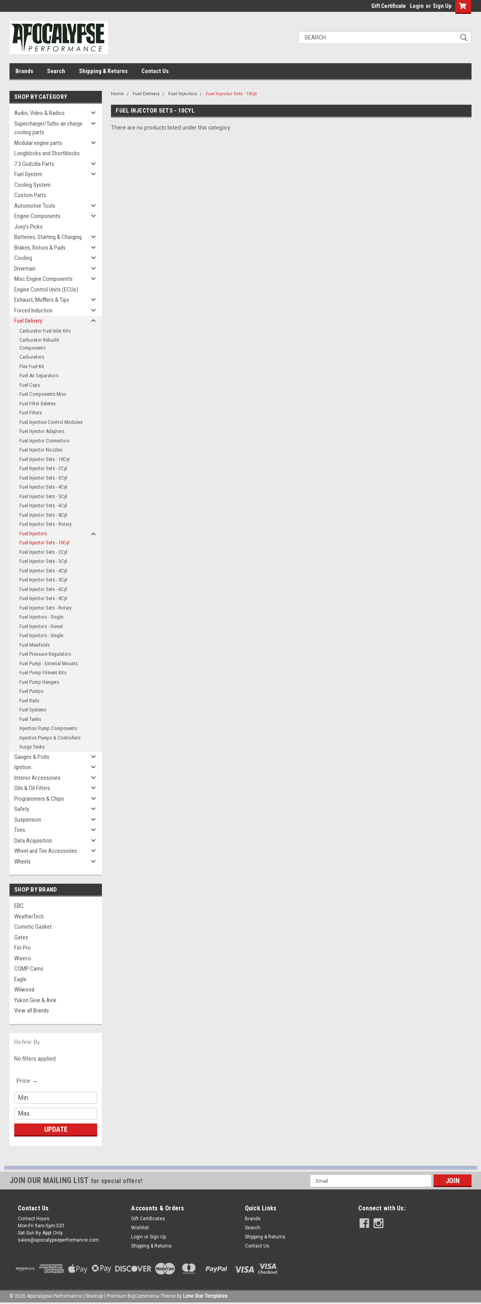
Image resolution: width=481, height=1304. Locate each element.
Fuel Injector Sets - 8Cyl (43, 515)
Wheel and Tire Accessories (45, 850)
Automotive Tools (34, 205)
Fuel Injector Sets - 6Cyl (43, 505)
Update (56, 1129)
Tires (19, 830)
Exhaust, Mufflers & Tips (41, 299)
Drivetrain (25, 268)
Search (56, 71)
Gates (21, 937)
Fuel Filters (30, 413)
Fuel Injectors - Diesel (41, 626)
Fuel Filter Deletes (37, 403)
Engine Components (37, 216)
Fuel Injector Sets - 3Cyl (43, 478)
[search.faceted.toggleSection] (27, 1081)
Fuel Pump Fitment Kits (42, 673)
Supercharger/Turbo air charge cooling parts (48, 128)
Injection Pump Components (48, 728)
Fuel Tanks (30, 719)
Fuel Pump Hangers (39, 682)
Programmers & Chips (39, 798)
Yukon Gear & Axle (35, 1000)
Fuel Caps (29, 385)
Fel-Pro (22, 947)
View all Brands (31, 1010)
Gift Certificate (388, 6)
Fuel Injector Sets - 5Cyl (43, 496)
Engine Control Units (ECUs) (46, 289)
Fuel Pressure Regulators (45, 654)
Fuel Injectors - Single (41, 617)
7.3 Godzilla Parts (34, 163)
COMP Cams (28, 968)
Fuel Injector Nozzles (40, 450)
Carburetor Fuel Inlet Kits (45, 331)
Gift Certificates (148, 1218)
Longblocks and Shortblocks (47, 153)
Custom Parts (30, 195)
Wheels (22, 861)
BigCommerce (143, 1296)
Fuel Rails (29, 701)
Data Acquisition (33, 840)
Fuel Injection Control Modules (51, 422)
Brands (24, 71)
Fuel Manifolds (34, 645)
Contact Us (155, 71)
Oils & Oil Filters (32, 788)
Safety (21, 809)
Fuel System (28, 174)
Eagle (20, 979)
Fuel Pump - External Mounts (48, 663)
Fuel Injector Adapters (41, 431)
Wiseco (22, 958)
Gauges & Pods (31, 756)
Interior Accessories (37, 777)
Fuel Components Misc (42, 394)
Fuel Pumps (31, 691)
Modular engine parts (38, 143)
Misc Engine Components (43, 278)
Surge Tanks (32, 747)
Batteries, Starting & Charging (48, 237)
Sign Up (442, 6)
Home (117, 93)
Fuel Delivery (28, 320)
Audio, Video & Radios (39, 113)
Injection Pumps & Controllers (50, 738)
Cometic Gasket (33, 926)
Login (417, 6)
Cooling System (32, 184)
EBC (19, 905)
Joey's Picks (28, 226)
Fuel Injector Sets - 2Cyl (43, 468)
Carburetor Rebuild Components (39, 344)
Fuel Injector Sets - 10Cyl (44, 459)
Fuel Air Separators (38, 375)
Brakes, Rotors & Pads (40, 247)
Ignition (22, 767)
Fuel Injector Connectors (44, 441)
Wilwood (24, 989)
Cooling (23, 258)
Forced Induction (33, 310)
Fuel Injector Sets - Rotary (45, 524)
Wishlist (140, 1228)
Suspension (27, 819)
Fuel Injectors (33, 533)
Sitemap (94, 1296)
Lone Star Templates (205, 1296)
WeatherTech (29, 916)
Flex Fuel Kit (31, 366)
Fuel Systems (32, 710)
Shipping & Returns (103, 71)
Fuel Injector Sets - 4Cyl (43, 487)
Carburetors (31, 357)
